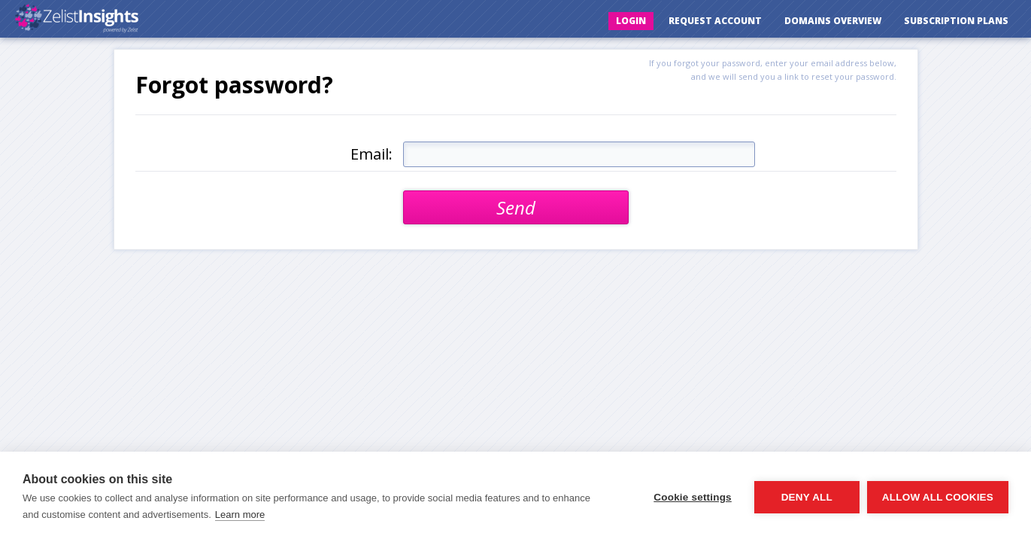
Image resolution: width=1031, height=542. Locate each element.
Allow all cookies (937, 497)
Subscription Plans (956, 20)
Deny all (806, 497)
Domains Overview (832, 20)
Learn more (240, 514)
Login (631, 20)
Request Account (715, 20)
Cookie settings (692, 497)
